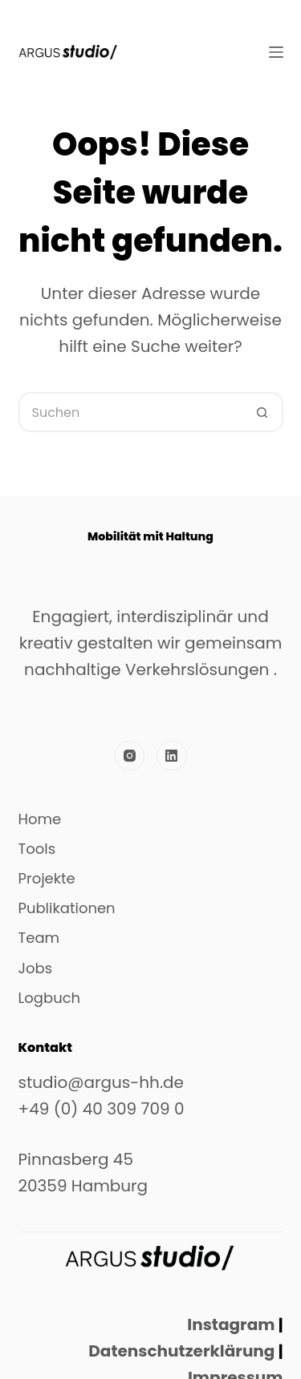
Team (39, 938)
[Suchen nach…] (130, 412)
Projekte (46, 879)
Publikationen (67, 908)
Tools (37, 849)
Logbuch (49, 998)
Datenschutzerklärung (180, 1351)
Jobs (35, 968)
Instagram (231, 1324)
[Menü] (276, 52)
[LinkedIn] (172, 756)
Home (40, 819)
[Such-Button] (263, 412)
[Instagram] (130, 756)
